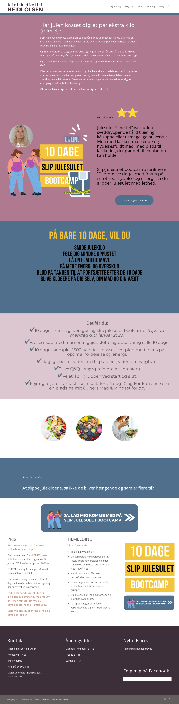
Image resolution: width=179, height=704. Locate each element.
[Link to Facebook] (169, 699)
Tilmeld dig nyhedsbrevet (137, 648)
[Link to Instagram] (165, 699)
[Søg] (169, 6)
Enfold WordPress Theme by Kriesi (54, 699)
